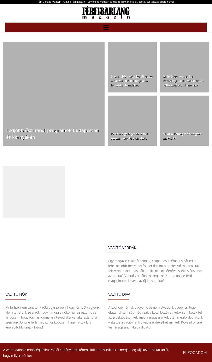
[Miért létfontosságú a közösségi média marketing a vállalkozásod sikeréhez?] (184, 67)
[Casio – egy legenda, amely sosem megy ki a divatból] (132, 121)
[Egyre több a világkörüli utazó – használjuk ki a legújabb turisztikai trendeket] (132, 67)
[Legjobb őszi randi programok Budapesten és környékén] (54, 94)
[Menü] (106, 27)
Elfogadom (195, 352)
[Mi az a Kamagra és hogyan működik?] (184, 121)
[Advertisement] (34, 192)
